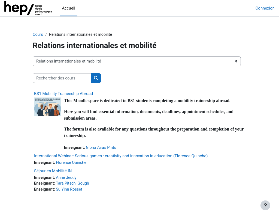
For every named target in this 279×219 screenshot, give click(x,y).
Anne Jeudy (67, 178)
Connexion (265, 8)
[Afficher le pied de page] (265, 205)
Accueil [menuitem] (68, 8)
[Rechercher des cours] (62, 78)
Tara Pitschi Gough (74, 184)
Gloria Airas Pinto (102, 148)
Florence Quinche (72, 163)
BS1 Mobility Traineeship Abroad (63, 93)
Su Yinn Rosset (70, 190)
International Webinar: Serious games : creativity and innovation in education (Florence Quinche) (121, 156)
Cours (38, 34)
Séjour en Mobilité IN (53, 171)
